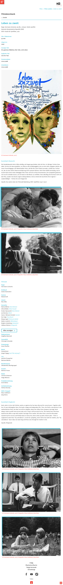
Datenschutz (31, 565)
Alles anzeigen (8, 330)
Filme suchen (48, 9)
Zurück (4, 17)
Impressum (31, 567)
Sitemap (31, 569)
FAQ (31, 563)
